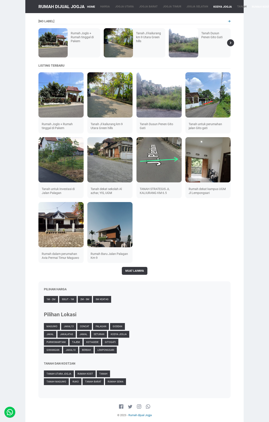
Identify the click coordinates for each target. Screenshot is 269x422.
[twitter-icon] (130, 406)
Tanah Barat (93, 381)
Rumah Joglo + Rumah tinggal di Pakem (82, 37)
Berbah (86, 350)
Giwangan (53, 350)
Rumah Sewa (115, 381)
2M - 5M (84, 299)
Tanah (103, 373)
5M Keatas (102, 299)
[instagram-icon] (139, 406)
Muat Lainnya (134, 270)
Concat (84, 326)
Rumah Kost (85, 373)
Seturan (99, 334)
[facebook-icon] (121, 406)
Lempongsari (105, 350)
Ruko (75, 381)
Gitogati (110, 342)
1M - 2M (51, 299)
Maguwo (52, 326)
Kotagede (92, 342)
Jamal (83, 334)
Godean (117, 326)
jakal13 (69, 326)
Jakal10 (71, 350)
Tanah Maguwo (56, 381)
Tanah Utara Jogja (59, 373)
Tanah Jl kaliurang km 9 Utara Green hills (148, 37)
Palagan (101, 326)
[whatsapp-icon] (148, 406)
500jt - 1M (68, 299)
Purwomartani (56, 342)
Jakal (50, 334)
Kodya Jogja (119, 334)
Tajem (76, 342)
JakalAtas (66, 334)
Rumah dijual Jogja (61, 6)
